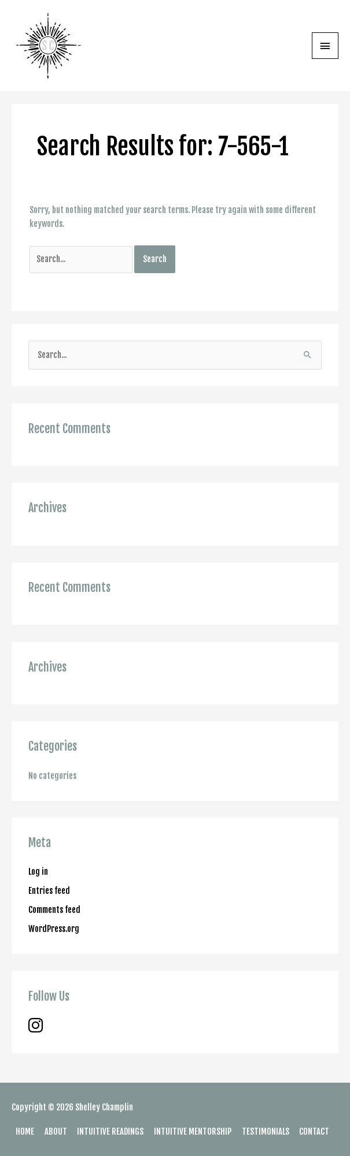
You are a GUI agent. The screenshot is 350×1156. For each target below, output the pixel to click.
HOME (25, 1131)
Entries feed (49, 890)
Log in (38, 871)
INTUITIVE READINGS (110, 1131)
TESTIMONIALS (265, 1131)
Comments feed (54, 909)
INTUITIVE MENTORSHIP (192, 1131)
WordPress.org (53, 928)
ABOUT (56, 1131)
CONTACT (314, 1131)
